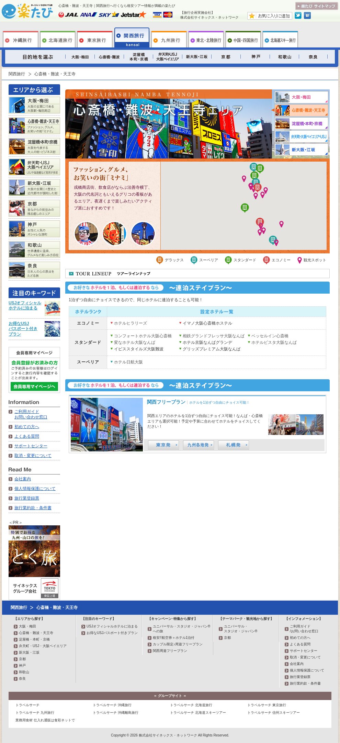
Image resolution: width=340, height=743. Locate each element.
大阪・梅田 (79, 57)
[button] (251, 186)
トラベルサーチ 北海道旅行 (191, 705)
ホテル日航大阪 (128, 362)
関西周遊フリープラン (170, 651)
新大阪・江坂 (196, 57)
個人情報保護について (35, 488)
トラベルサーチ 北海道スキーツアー (198, 712)
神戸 (255, 57)
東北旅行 (206, 37)
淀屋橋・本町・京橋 (138, 57)
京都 (225, 57)
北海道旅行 (57, 37)
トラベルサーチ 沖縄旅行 (112, 705)
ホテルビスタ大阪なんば (274, 342)
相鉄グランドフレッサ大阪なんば (214, 336)
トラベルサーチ (27, 705)
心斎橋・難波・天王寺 (109, 57)
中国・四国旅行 (243, 37)
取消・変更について (33, 455)
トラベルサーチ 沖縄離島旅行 (115, 712)
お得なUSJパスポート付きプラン (23, 329)
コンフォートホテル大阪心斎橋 (143, 336)
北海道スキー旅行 (280, 37)
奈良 (313, 57)
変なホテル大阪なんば (134, 342)
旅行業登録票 (26, 498)
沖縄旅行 (20, 37)
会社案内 (22, 479)
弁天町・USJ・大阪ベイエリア (167, 57)
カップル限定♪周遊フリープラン (178, 644)
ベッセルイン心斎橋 (269, 336)
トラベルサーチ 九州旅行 (34, 712)
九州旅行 (169, 37)
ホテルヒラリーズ (130, 323)
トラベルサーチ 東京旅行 (266, 705)
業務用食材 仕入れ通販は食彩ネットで (45, 720)
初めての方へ (26, 426)
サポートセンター (30, 446)
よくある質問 (26, 436)
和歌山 (284, 57)
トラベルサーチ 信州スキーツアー (273, 712)
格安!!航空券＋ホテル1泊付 (173, 638)
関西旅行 (132, 37)
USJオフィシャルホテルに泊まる (25, 306)
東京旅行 (95, 37)
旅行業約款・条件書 (33, 507)
